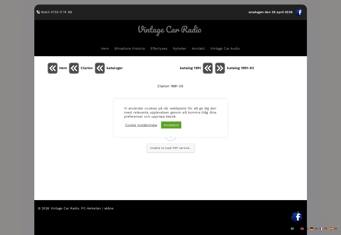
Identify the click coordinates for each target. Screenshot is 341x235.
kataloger (108, 68)
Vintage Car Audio (225, 48)
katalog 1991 (196, 68)
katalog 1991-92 (234, 68)
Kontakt (198, 48)
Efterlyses (159, 48)
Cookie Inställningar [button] (141, 125)
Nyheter (179, 48)
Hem (105, 48)
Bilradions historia (129, 48)
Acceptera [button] (171, 125)
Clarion (80, 68)
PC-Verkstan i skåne (97, 208)
